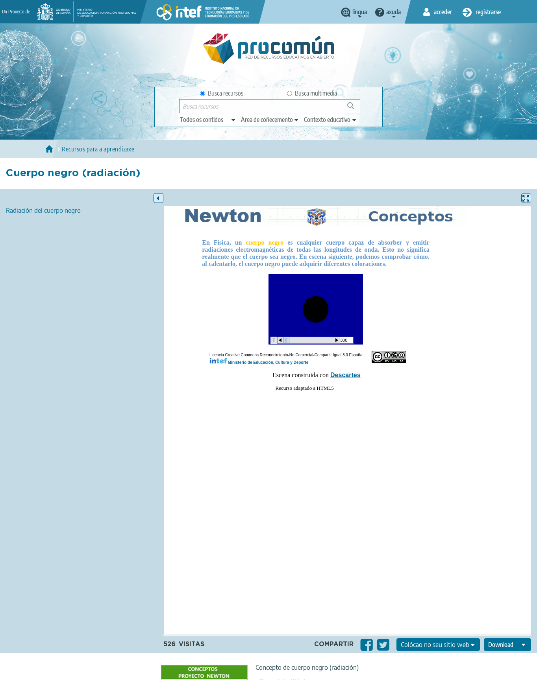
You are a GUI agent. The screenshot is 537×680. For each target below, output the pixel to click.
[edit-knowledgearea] (270, 119)
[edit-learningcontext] (330, 119)
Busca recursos (221, 93)
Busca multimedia (312, 93)
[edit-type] (208, 119)
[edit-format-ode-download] (507, 644)
